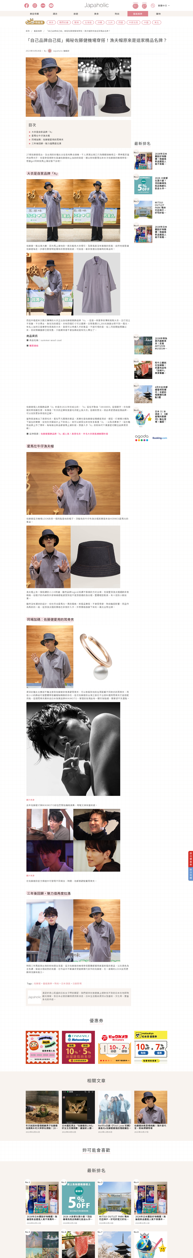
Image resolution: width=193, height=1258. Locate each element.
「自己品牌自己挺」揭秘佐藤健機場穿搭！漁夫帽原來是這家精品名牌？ (78, 31)
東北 (156, 22)
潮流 (55, 13)
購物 (158, 13)
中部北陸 (133, 22)
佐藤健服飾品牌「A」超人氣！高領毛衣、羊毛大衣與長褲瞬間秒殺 (74, 433)
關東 (76, 22)
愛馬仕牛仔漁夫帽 (41, 135)
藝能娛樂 (137, 13)
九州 (110, 22)
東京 (51, 22)
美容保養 (34, 13)
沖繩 (100, 22)
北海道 (88, 22)
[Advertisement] (152, 97)
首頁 (28, 31)
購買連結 (33, 345)
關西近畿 (63, 22)
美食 (96, 13)
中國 (146, 22)
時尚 (117, 13)
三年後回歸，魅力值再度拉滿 (46, 143)
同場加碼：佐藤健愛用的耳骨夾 (48, 139)
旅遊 (76, 13)
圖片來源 (30, 799)
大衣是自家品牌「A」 (42, 131)
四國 (120, 22)
